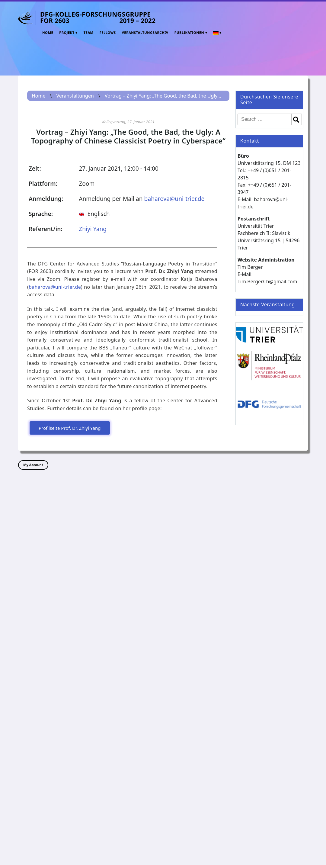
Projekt (67, 32)
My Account (33, 464)
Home (47, 32)
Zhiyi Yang (93, 229)
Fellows (108, 32)
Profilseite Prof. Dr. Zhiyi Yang (70, 428)
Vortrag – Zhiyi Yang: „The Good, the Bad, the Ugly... (163, 95)
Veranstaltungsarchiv (145, 32)
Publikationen (189, 32)
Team (89, 32)
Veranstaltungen (75, 95)
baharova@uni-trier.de (174, 199)
